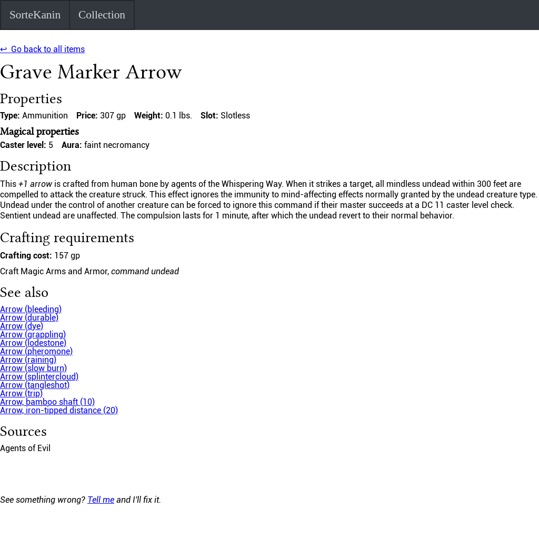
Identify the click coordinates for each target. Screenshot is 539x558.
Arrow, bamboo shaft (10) (47, 402)
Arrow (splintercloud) (39, 377)
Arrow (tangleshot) (34, 385)
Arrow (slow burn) (33, 368)
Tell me (100, 500)
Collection (101, 14)
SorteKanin (35, 14)
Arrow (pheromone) (36, 351)
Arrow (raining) (28, 360)
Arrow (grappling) (33, 335)
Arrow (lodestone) (33, 343)
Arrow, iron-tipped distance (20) (59, 410)
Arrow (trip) (21, 393)
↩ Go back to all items (42, 49)
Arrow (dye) (21, 326)
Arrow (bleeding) (31, 309)
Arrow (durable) (29, 318)
